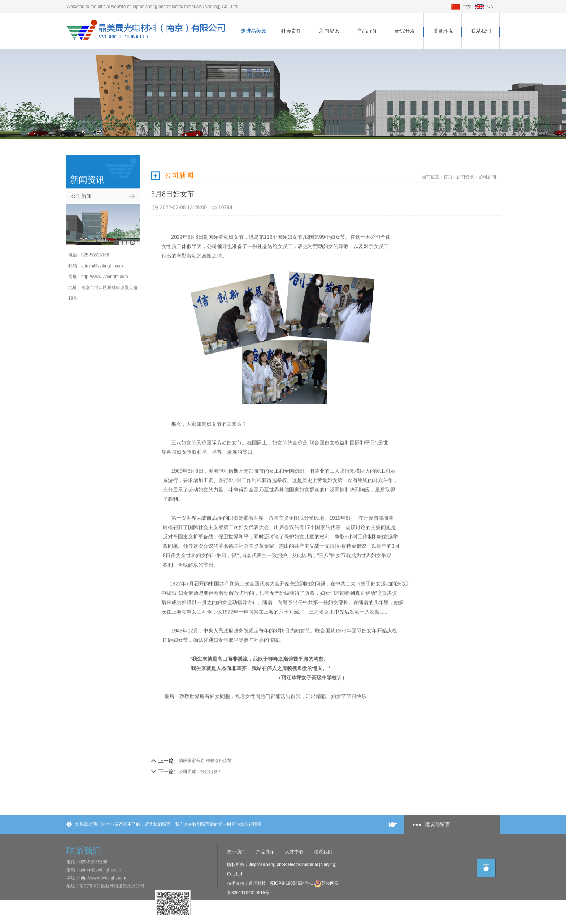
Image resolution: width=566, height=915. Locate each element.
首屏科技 (257, 903)
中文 (461, 6)
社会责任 (291, 31)
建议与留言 (437, 844)
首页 (448, 158)
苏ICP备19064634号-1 (292, 903)
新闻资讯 (329, 31)
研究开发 (405, 31)
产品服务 (367, 31)
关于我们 (236, 871)
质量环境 (443, 31)
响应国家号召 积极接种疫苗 (205, 742)
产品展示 (265, 871)
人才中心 (294, 871)
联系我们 (481, 31)
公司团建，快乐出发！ (200, 753)
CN (484, 6)
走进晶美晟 (253, 31)
